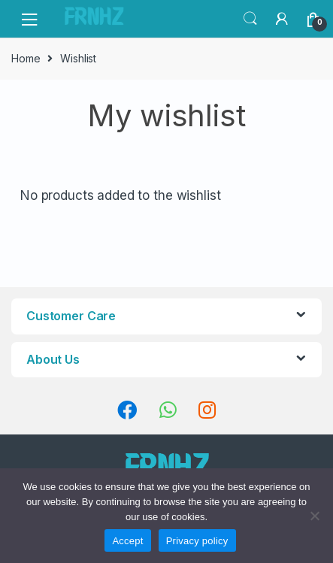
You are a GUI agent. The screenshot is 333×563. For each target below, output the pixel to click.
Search (250, 19)
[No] (314, 515)
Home (25, 58)
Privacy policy (197, 540)
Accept (127, 540)
